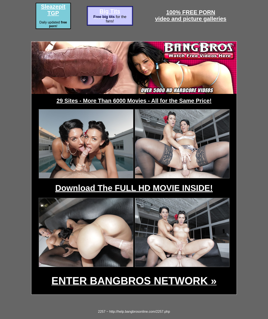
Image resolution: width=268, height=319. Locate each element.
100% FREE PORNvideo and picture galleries (191, 15)
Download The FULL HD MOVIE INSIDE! (134, 188)
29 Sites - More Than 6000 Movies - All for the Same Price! (134, 101)
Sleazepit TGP (53, 10)
